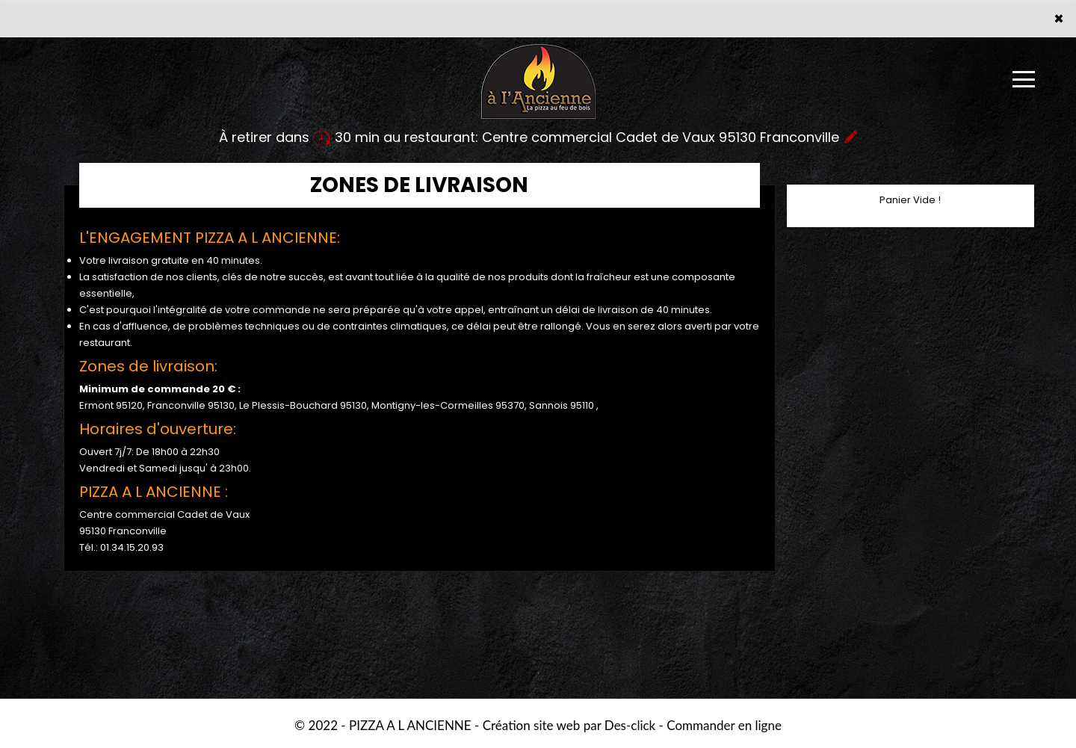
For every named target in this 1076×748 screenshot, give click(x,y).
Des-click (630, 725)
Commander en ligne (724, 725)
